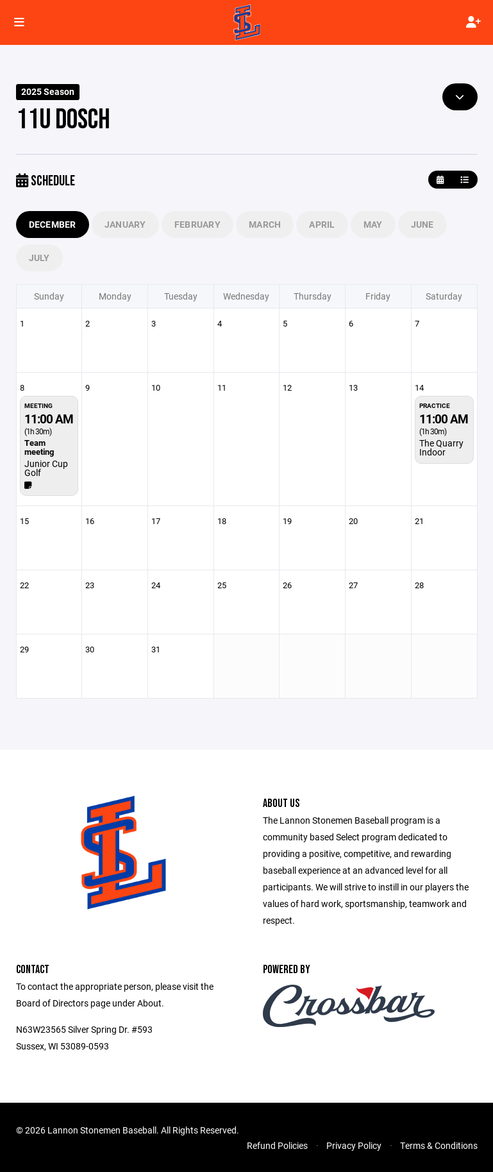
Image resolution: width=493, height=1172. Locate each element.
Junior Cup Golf (46, 468)
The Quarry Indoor (441, 447)
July (39, 257)
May (373, 224)
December (52, 224)
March (265, 224)
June (422, 224)
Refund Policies (277, 1145)
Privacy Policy (353, 1145)
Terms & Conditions (439, 1145)
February (197, 224)
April (322, 224)
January (125, 224)
